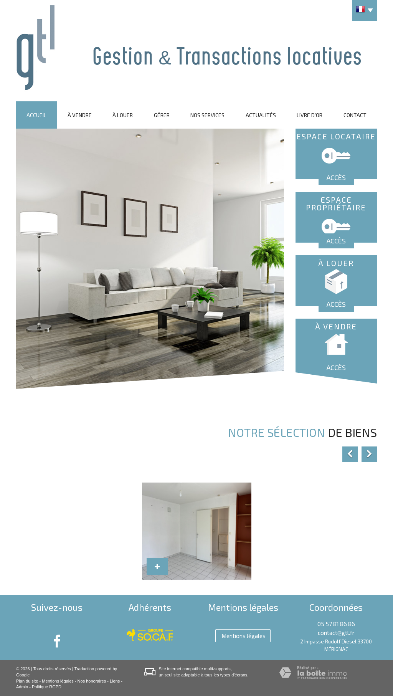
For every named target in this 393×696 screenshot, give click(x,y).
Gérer (162, 115)
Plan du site (27, 681)
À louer (122, 115)
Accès (336, 177)
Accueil (36, 115)
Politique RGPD (46, 686)
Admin (22, 686)
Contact (355, 115)
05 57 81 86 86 (336, 623)
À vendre (80, 115)
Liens (115, 681)
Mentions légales (58, 681)
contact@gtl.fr (336, 632)
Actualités (261, 115)
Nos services (207, 115)
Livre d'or (309, 115)
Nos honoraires (92, 681)
